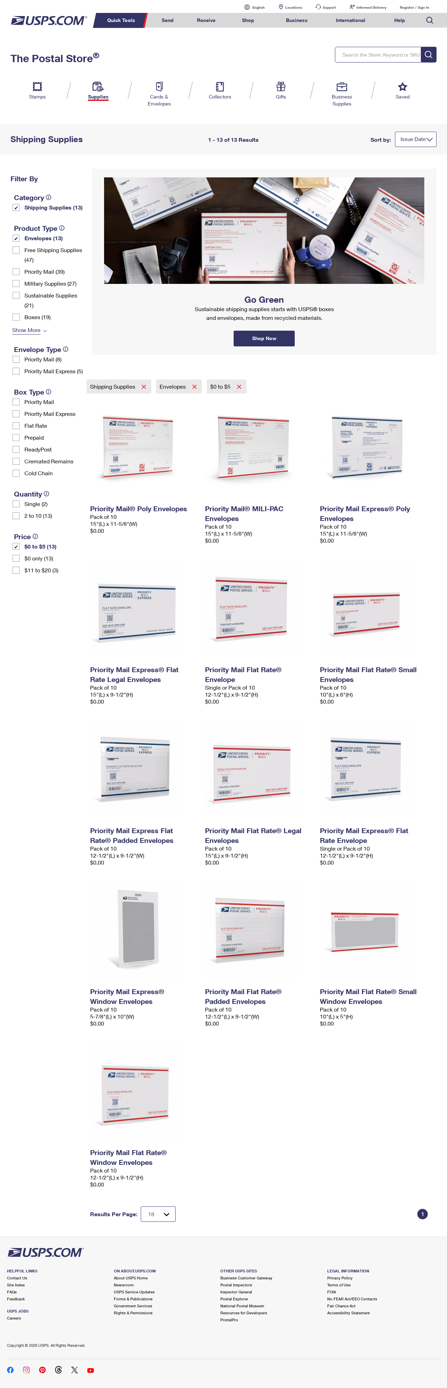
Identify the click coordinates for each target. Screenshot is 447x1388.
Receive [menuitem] (206, 20)
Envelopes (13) (43, 238)
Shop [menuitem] (248, 20)
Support (329, 7)
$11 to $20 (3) (41, 570)
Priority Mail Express (49, 413)
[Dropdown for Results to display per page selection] (158, 1214)
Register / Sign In (414, 7)
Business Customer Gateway (246, 1278)
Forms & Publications (133, 1299)
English (251, 7)
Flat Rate (35, 425)
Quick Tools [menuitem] (121, 20)
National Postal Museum (242, 1305)
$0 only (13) (38, 558)
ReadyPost (38, 449)
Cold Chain (38, 473)
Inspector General (236, 1292)
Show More (26, 329)
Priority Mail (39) (44, 271)
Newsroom (124, 1285)
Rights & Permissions (133, 1312)
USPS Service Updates (134, 1292)
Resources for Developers (243, 1312)
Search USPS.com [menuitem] (430, 20)
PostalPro (229, 1319)
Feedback (16, 1299)
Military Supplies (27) (50, 283)
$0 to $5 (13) (40, 546)
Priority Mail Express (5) (53, 371)
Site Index (16, 1285)
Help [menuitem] (399, 20)
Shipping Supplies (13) (53, 207)
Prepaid (34, 437)
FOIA (331, 1292)
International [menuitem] (350, 20)
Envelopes (173, 386)
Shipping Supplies (113, 386)
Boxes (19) (37, 317)
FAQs (12, 1292)
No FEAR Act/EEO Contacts (352, 1299)
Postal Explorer (234, 1299)
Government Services (133, 1305)
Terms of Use (339, 1285)
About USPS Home (131, 1278)
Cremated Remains (48, 461)
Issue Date (413, 139)
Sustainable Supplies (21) (50, 300)
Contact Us (17, 1278)
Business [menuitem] (297, 20)
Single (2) (35, 503)
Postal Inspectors (236, 1285)
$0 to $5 (221, 386)
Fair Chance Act (341, 1305)
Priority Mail (39, 401)
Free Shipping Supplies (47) (53, 255)
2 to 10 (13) (38, 515)
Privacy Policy (340, 1278)
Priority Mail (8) (42, 359)
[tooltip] (48, 197)
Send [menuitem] (168, 20)
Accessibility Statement (348, 1312)
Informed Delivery (371, 7)
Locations (293, 7)
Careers (14, 1318)
